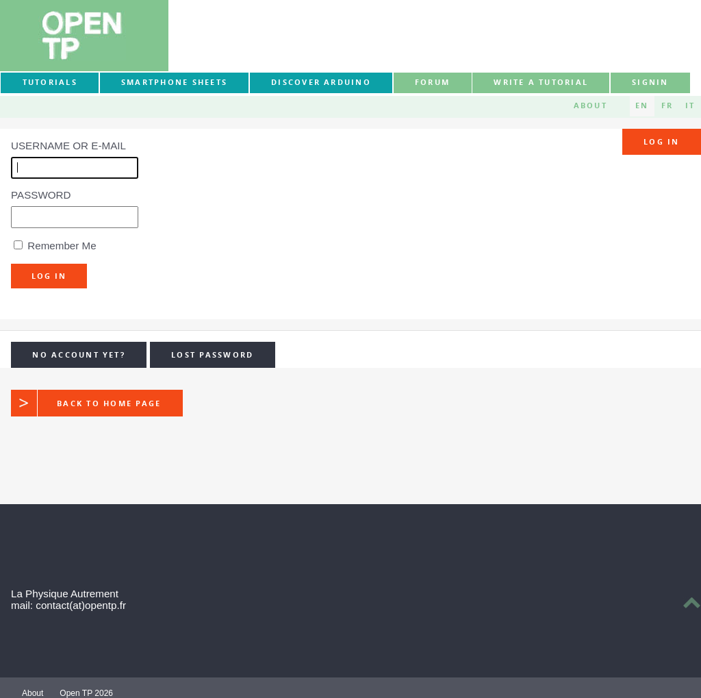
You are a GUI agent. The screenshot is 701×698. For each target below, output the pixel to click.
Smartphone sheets (174, 82)
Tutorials (50, 82)
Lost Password (212, 354)
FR (667, 105)
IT (690, 105)
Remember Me (61, 245)
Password (41, 195)
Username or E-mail (68, 145)
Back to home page (86, 403)
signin (650, 82)
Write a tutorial (541, 82)
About (590, 105)
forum (432, 82)
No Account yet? (78, 354)
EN (641, 105)
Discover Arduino (321, 82)
